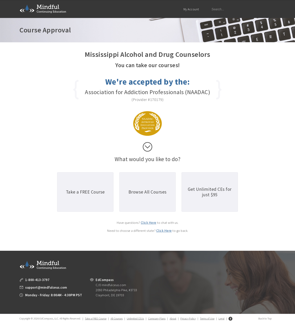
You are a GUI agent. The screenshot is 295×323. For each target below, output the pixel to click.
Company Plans (156, 318)
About (173, 318)
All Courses (117, 318)
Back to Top (265, 318)
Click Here (148, 222)
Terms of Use (207, 318)
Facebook (230, 319)
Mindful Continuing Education (43, 8)
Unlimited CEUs (135, 318)
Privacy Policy (188, 318)
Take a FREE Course (95, 318)
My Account (192, 12)
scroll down (147, 147)
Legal (221, 318)
